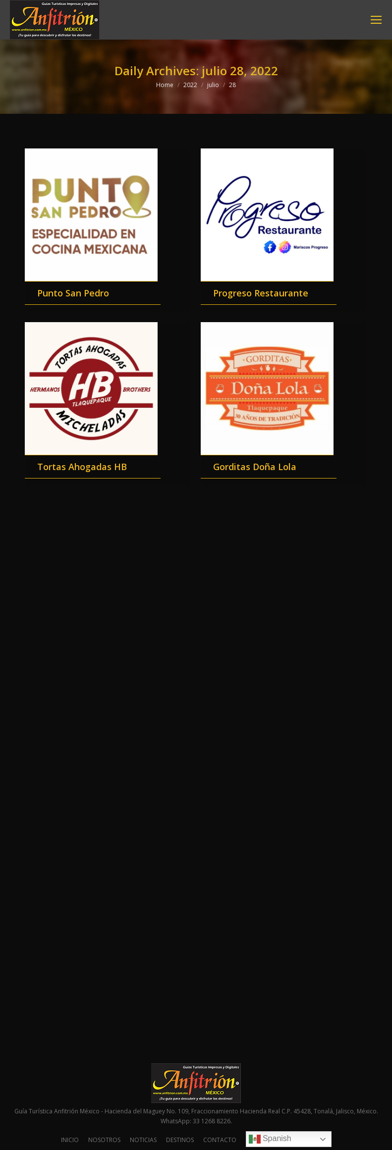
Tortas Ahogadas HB (82, 467)
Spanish (270, 1139)
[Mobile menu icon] (376, 20)
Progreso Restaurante (260, 293)
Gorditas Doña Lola (254, 467)
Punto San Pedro (73, 293)
